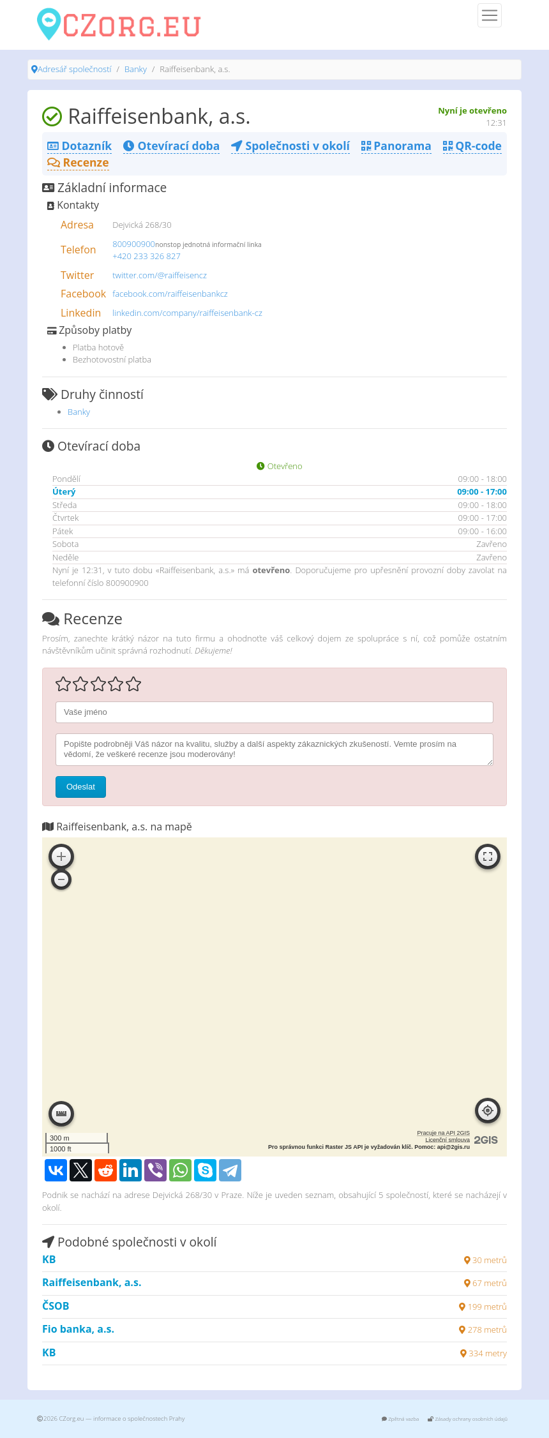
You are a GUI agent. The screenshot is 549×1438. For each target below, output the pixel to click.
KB (49, 1259)
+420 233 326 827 (146, 256)
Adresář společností (74, 69)
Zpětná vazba (400, 1418)
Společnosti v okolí (290, 145)
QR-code (472, 145)
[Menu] (490, 15)
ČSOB (56, 1306)
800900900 (133, 244)
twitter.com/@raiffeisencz (159, 275)
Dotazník (79, 145)
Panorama (396, 145)
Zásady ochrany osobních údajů (468, 1418)
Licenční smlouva (447, 1140)
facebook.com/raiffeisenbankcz (170, 293)
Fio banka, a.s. (78, 1329)
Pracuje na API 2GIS (443, 1133)
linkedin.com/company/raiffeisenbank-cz (187, 312)
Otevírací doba (171, 145)
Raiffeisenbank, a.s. (91, 1282)
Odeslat (80, 786)
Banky (135, 69)
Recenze (78, 162)
